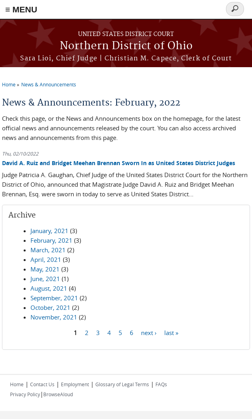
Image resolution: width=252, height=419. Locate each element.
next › (149, 333)
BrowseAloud (58, 394)
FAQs (161, 384)
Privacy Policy (25, 394)
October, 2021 (50, 307)
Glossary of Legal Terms (122, 384)
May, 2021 (45, 269)
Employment (75, 384)
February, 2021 (51, 240)
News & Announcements (48, 84)
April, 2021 (45, 259)
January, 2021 (49, 231)
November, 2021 (53, 317)
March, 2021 (48, 250)
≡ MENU (21, 9)
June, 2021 (45, 279)
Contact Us (42, 384)
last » (171, 333)
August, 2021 (48, 288)
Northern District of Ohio (126, 46)
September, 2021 (54, 298)
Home (9, 84)
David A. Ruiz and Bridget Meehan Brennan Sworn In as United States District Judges (118, 163)
